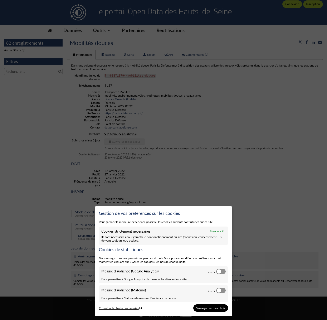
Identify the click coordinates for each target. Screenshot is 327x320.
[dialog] (163, 261)
